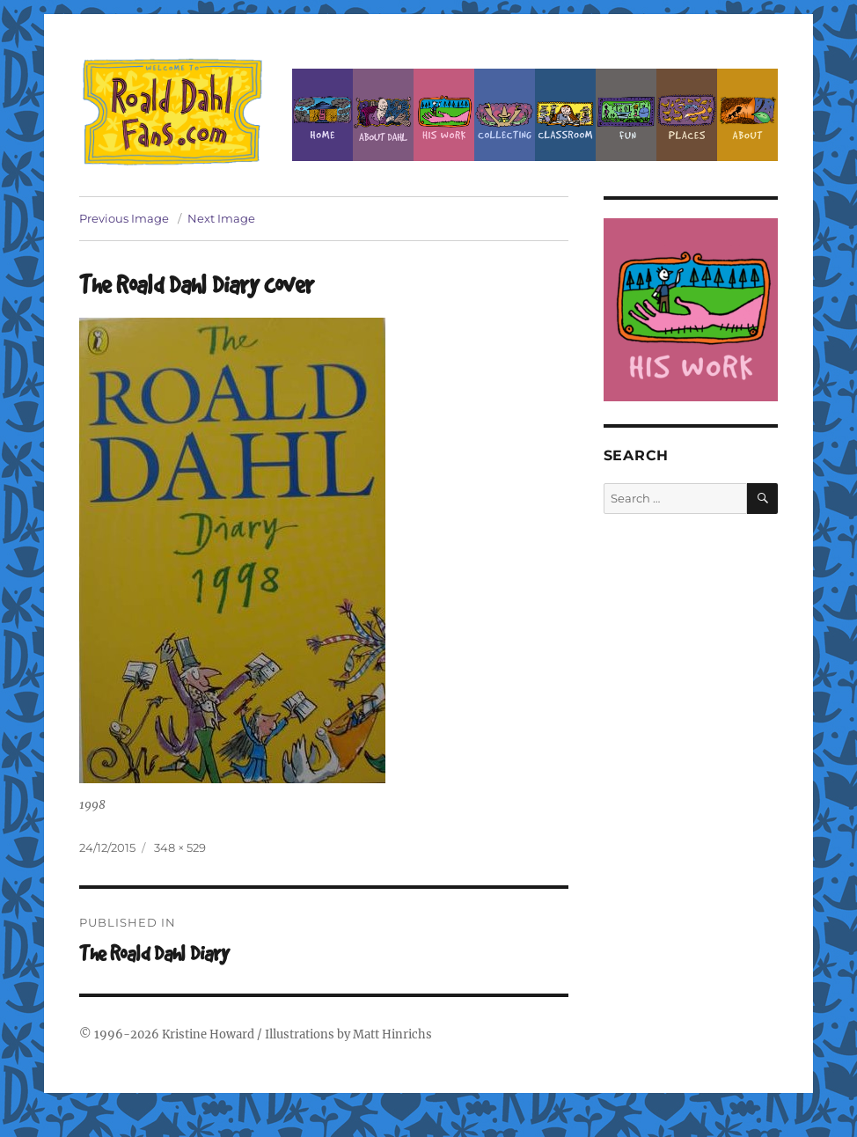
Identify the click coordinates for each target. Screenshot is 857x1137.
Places (686, 115)
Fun (626, 115)
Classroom (565, 115)
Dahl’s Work (444, 115)
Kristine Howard (208, 1034)
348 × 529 (180, 847)
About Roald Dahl (383, 115)
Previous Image (124, 218)
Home (322, 115)
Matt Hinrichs (392, 1034)
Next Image (221, 218)
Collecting (504, 115)
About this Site (747, 115)
